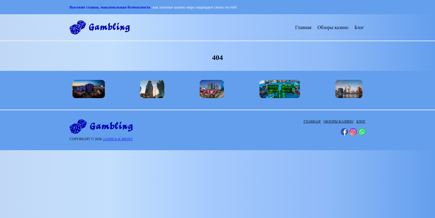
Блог (359, 27)
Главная (303, 27)
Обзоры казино (333, 27)
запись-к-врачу (118, 139)
